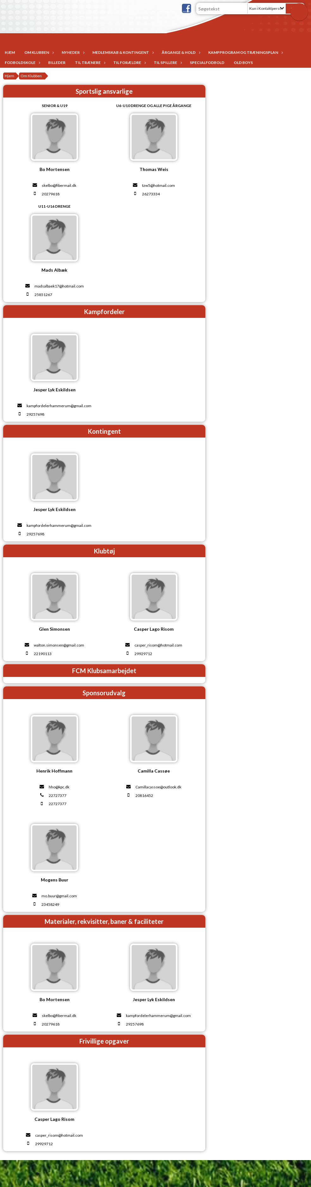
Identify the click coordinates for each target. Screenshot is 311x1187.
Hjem (10, 52)
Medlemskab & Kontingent (122, 52)
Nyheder (72, 52)
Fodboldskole (22, 62)
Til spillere (167, 62)
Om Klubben (38, 52)
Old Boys (243, 62)
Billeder (56, 62)
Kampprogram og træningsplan (244, 52)
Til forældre (128, 62)
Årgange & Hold (180, 52)
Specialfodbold (207, 62)
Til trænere (89, 62)
